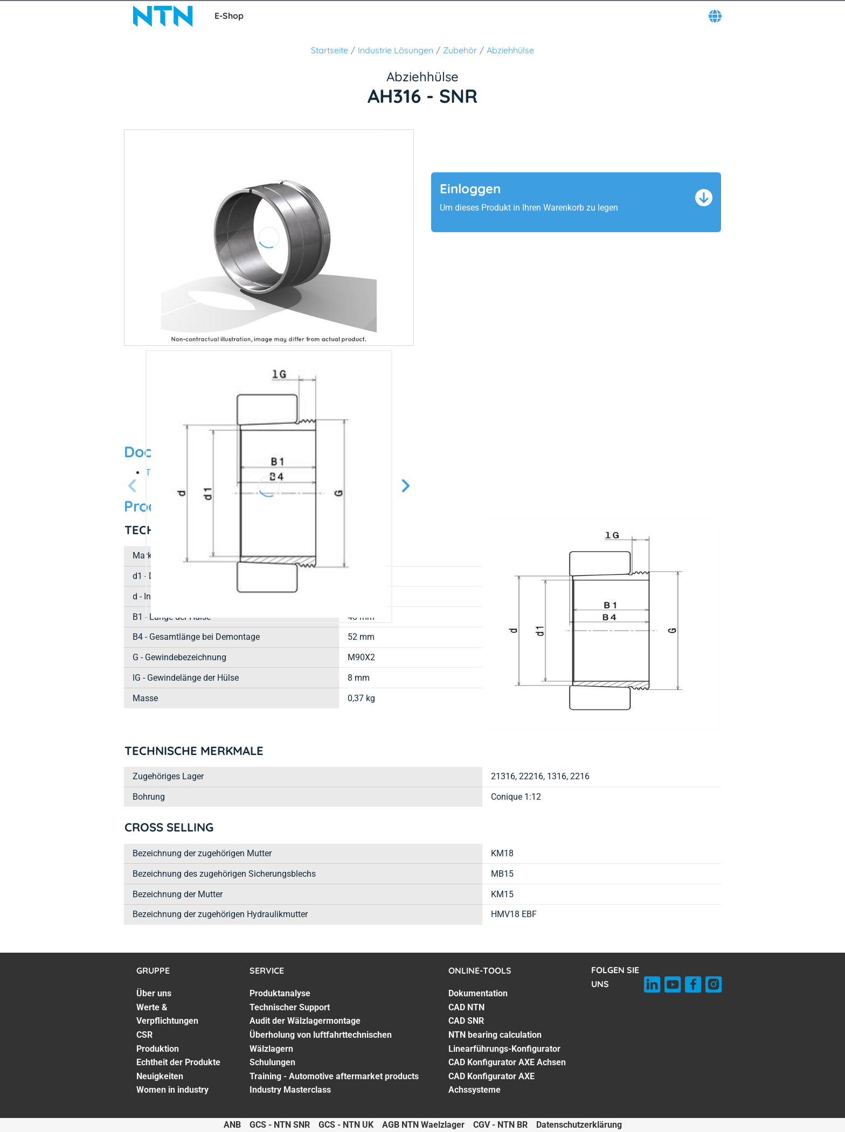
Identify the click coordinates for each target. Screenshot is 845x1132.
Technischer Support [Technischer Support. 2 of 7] (290, 1007)
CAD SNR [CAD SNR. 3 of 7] (466, 1021)
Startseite (329, 50)
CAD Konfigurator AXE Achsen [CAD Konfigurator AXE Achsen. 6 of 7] (507, 1062)
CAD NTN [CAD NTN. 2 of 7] (466, 1007)
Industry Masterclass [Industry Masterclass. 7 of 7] (290, 1090)
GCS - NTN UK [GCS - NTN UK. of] (345, 1125)
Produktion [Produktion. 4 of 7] (157, 1049)
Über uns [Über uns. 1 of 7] (153, 993)
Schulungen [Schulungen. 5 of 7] (272, 1062)
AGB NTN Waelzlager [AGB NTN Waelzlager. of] (423, 1125)
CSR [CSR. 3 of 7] (144, 1035)
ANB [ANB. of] (232, 1125)
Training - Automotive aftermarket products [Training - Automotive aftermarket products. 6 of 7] (334, 1076)
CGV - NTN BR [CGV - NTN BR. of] (500, 1125)
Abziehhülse (510, 50)
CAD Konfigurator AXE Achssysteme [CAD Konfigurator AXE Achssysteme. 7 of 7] (491, 1083)
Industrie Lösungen (395, 50)
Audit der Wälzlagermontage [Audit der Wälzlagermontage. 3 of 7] (305, 1021)
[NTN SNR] (163, 16)
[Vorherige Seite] (132, 486)
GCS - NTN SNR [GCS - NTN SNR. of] (280, 1125)
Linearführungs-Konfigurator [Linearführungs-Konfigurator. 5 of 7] (504, 1049)
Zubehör (460, 50)
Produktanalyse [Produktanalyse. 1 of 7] (280, 993)
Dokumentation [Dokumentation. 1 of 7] (478, 993)
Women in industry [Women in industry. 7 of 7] (172, 1090)
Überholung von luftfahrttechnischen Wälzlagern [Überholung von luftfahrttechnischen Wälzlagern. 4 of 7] (321, 1042)
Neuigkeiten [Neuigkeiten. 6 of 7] (159, 1076)
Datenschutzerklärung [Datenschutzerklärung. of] (579, 1125)
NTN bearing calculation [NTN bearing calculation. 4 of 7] (495, 1035)
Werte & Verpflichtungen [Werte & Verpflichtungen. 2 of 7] (167, 1014)
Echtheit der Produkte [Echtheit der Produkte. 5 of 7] (178, 1062)
